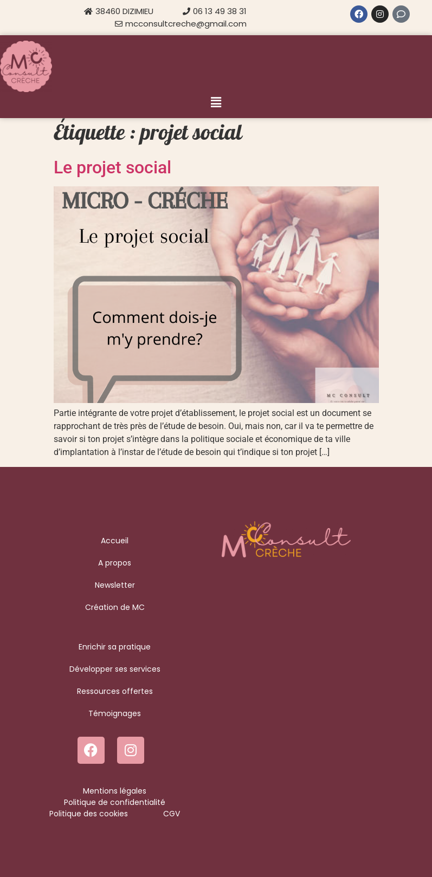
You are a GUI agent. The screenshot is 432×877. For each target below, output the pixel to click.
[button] (216, 102)
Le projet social (112, 167)
